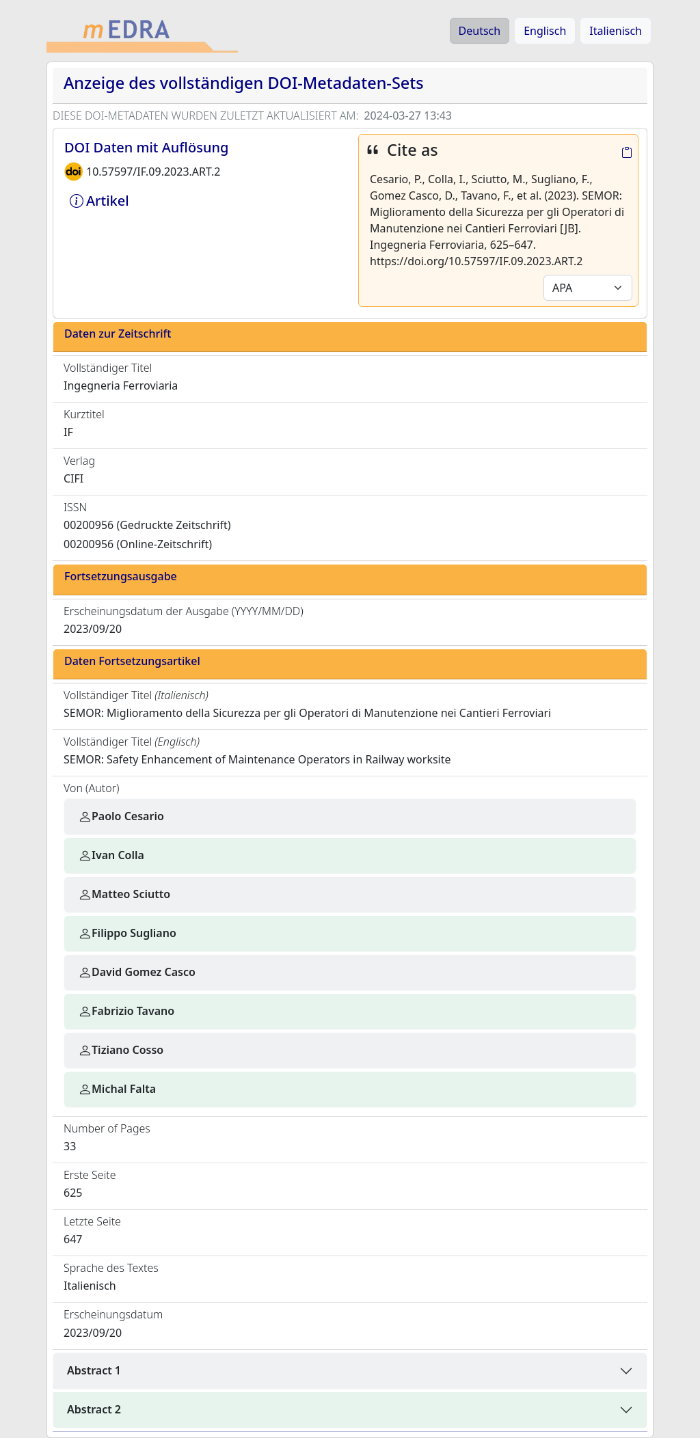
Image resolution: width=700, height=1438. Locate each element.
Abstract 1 (94, 1370)
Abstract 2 (94, 1409)
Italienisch (615, 30)
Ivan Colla (111, 855)
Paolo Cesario (121, 816)
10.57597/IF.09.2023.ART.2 (153, 171)
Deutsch (480, 30)
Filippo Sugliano (127, 932)
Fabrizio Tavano (126, 1010)
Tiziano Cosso (120, 1049)
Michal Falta (117, 1088)
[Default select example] (587, 288)
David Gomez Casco (137, 971)
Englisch (545, 30)
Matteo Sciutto (124, 893)
